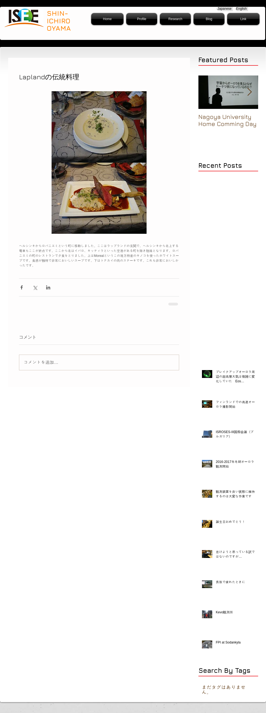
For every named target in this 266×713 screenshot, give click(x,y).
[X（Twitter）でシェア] (34, 287)
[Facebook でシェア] (21, 287)
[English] (241, 9)
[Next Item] (249, 92)
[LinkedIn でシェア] (48, 287)
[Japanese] (224, 9)
